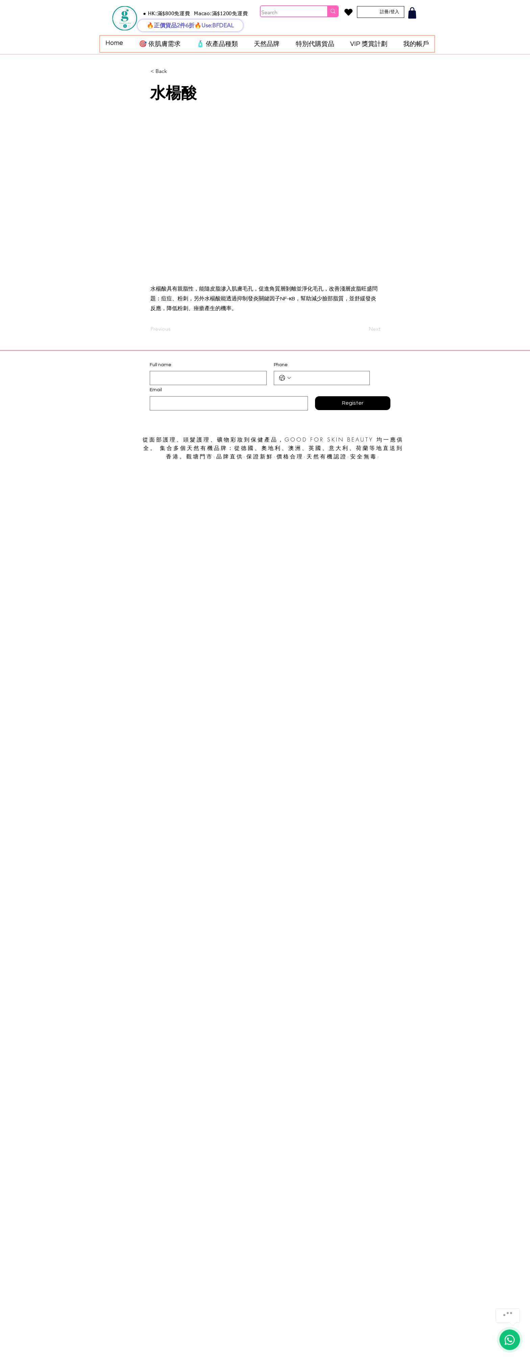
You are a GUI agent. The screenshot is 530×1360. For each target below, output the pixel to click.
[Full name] (206, 378)
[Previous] (172, 329)
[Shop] (412, 13)
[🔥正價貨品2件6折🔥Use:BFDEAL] (190, 25)
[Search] (287, 12)
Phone (281, 364)
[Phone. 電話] (328, 378)
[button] (160, 44)
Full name (160, 364)
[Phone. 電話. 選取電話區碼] (285, 378)
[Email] (227, 403)
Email (156, 389)
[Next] (363, 329)
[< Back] (172, 71)
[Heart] (348, 12)
